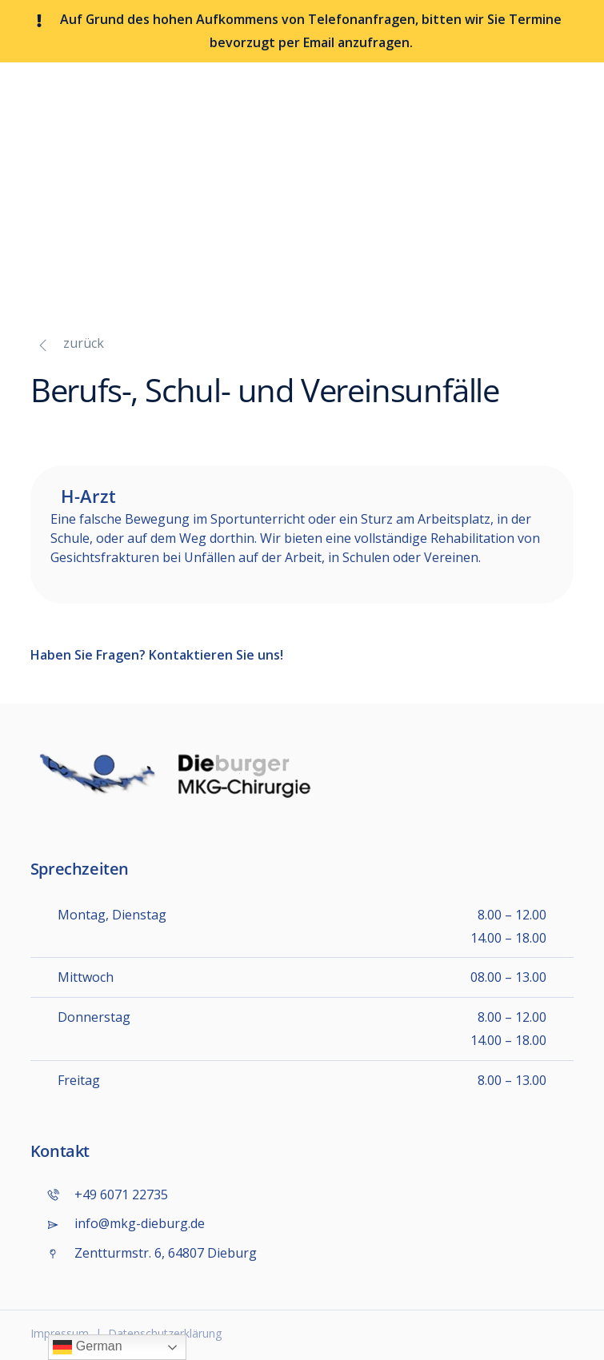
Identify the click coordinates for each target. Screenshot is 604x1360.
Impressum (59, 1333)
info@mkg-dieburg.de (125, 1223)
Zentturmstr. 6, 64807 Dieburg (151, 1253)
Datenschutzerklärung (165, 1333)
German (87, 1347)
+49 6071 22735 (107, 1195)
